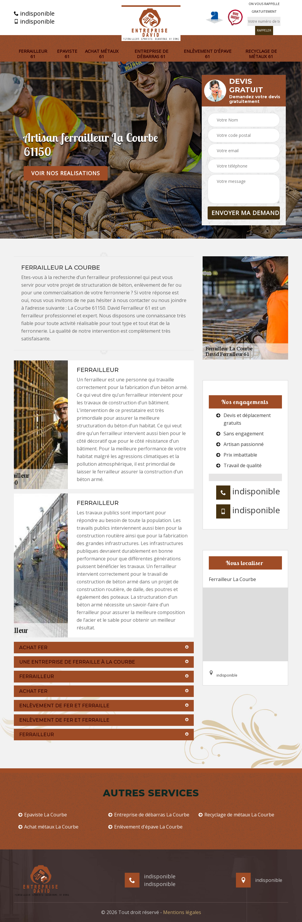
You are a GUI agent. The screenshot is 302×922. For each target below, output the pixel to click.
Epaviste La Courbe (42, 815)
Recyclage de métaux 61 (261, 53)
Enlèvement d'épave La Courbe (145, 827)
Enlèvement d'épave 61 (208, 53)
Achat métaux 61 (102, 53)
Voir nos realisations (65, 173)
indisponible (34, 13)
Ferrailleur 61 (33, 53)
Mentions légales (182, 912)
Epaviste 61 (67, 53)
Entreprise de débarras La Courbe (148, 815)
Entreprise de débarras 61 (151, 53)
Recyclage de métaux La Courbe (236, 815)
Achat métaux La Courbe (48, 827)
